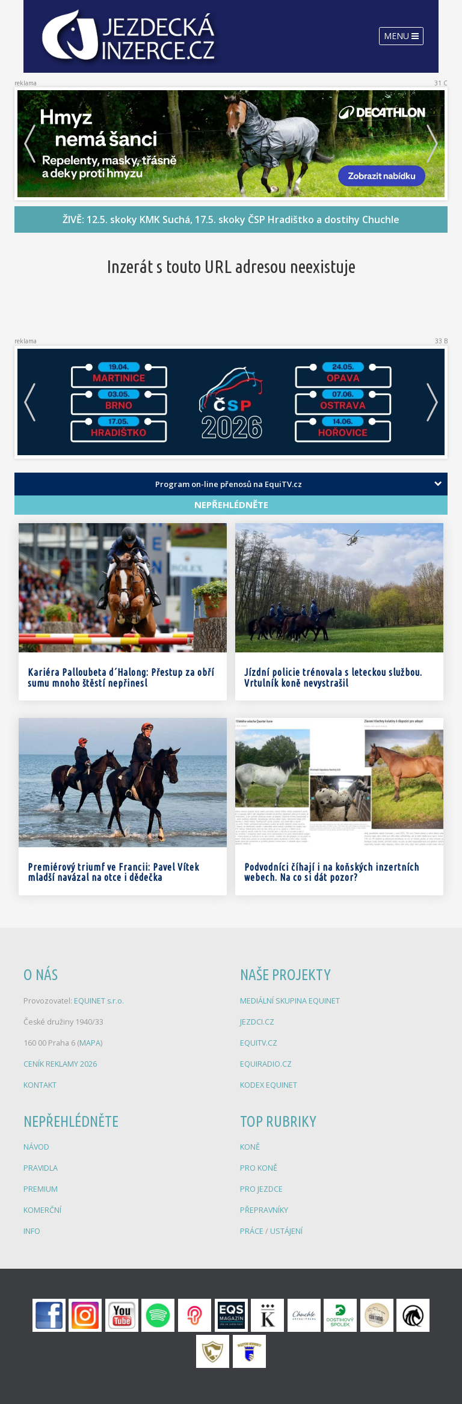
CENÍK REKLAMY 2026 (60, 1064)
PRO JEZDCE (261, 1189)
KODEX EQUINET (268, 1085)
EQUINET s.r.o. (99, 1001)
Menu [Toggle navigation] (401, 35)
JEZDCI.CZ (257, 1022)
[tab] (231, 484)
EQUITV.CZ (258, 1043)
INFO (31, 1231)
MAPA (89, 1043)
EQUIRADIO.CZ (266, 1064)
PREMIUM (40, 1189)
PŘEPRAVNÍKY (264, 1210)
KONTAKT (40, 1085)
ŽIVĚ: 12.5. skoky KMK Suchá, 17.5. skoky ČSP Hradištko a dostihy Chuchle (231, 219)
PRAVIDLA (40, 1168)
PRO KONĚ (258, 1168)
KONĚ (250, 1147)
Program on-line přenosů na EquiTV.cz (228, 484)
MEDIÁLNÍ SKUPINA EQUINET (290, 1001)
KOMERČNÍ (42, 1210)
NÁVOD (36, 1147)
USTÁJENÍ (286, 1231)
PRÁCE (252, 1231)
